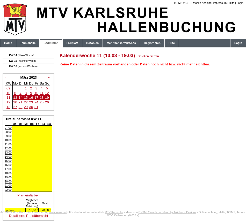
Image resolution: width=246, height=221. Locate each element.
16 (31, 98)
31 (36, 107)
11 (42, 93)
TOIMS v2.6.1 (182, 2)
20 (15, 102)
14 (21, 98)
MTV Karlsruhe (114, 212)
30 (31, 107)
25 (42, 102)
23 (31, 102)
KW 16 (23, 66)
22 (26, 102)
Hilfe (231, 2)
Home (8, 42)
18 (42, 98)
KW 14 (21, 55)
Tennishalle (28, 42)
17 (36, 98)
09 (8, 88)
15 (26, 98)
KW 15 (23, 60)
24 (36, 102)
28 (21, 107)
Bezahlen (92, 42)
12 (47, 93)
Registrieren (152, 42)
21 (21, 102)
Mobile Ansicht (202, 2)
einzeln (154, 56)
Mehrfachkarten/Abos (121, 42)
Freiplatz (72, 42)
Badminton (51, 42)
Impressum (220, 2)
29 (26, 107)
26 (47, 102)
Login (240, 2)
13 (15, 98)
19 (47, 98)
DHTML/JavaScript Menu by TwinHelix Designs (167, 212)
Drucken (143, 56)
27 (15, 107)
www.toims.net (58, 212)
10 (8, 93)
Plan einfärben (28, 195)
